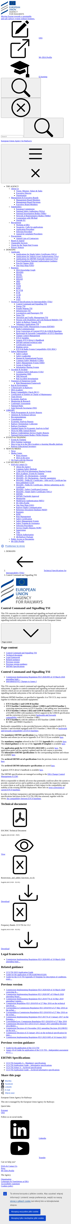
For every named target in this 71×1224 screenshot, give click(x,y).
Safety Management (19, 351)
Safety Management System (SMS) (30, 363)
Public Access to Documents (22, 539)
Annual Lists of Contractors (27, 238)
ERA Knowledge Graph (25, 270)
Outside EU (21, 220)
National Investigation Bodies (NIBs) (31, 213)
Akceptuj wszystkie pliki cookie (24, 1212)
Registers (15, 268)
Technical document (14, 655)
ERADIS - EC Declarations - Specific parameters (36, 478)
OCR (18, 297)
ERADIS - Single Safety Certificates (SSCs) (34, 492)
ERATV (19, 277)
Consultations (16, 419)
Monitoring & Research (20, 401)
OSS (3, 1113)
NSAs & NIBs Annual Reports (23, 431)
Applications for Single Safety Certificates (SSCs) (36, 254)
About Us (15, 189)
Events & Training (18, 440)
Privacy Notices (17, 247)
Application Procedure (25, 229)
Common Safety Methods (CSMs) (30, 360)
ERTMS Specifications (15, 666)
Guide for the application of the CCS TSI (22, 1048)
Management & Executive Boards (24, 198)
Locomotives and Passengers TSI (29, 313)
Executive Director (23, 193)
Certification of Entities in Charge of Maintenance (31, 394)
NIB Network (21, 376)
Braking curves (22, 347)
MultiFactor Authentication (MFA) (30, 501)
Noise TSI (20, 315)
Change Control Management (28, 336)
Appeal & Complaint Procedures (29, 234)
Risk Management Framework (28, 383)
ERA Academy (17, 390)
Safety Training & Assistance (28, 523)
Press (3, 1168)
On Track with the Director (22, 460)
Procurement (16, 236)
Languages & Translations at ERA (15, 1181)
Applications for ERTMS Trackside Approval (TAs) (37, 259)
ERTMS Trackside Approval (27, 496)
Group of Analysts (23, 365)
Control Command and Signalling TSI (31, 304)
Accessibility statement (10, 1184)
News (13, 451)
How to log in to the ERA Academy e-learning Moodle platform (37, 444)
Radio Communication (25, 329)
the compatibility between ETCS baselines (24, 798)
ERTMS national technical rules (29, 342)
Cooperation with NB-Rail (27, 218)
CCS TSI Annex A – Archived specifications (24, 1067)
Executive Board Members (27, 204)
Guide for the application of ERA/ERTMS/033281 (26, 974)
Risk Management (23, 516)
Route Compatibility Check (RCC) (25, 392)
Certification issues (24, 345)
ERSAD (19, 279)
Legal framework (13, 657)
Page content (26, 633)
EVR (18, 293)
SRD (18, 281)
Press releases (21, 455)
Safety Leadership (23, 356)
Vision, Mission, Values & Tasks (29, 191)
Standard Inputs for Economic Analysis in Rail (30, 428)
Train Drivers (16, 397)
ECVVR (19, 290)
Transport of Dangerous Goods (23, 381)
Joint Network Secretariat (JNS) (24, 408)
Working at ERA (23, 225)
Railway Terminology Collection (24, 424)
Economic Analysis (19, 399)
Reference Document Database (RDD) (31, 510)
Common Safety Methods (26, 469)
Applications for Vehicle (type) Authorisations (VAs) (37, 256)
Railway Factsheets (19, 426)
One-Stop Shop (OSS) (25, 265)
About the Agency (23, 467)
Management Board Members (28, 200)
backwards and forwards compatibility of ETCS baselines (34, 729)
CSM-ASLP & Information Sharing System (33, 471)
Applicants (15, 252)
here (61, 737)
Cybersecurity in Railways (21, 388)
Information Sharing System (27, 367)
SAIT (18, 299)
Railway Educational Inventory (23, 446)
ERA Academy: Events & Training (30, 473)
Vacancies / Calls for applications (29, 227)
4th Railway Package (24, 537)
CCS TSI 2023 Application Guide (19, 972)
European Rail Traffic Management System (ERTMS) (33, 327)
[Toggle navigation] (35, 163)
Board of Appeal (17, 241)
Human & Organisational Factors (29, 358)
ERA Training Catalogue (21, 442)
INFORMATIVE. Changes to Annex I (21, 681)
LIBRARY (10, 410)
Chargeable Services (19, 243)
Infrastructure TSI (23, 311)
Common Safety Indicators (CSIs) (30, 372)
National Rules (17, 406)
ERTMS (19, 494)
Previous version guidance (16, 664)
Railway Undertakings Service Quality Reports (30, 433)
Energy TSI (20, 306)
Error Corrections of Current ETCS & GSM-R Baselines (39, 331)
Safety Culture (22, 354)
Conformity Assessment (20, 403)
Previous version (13, 662)
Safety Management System (27, 521)
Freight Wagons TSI (24, 308)
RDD (18, 284)
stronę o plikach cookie (20, 1201)
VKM (18, 286)
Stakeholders (16, 207)
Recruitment (16, 222)
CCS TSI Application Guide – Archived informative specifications (33, 1070)
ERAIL (19, 274)
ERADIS (19, 272)
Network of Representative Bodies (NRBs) (33, 216)
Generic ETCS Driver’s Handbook (30, 340)
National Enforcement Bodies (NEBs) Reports (29, 435)
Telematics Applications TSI (27, 324)
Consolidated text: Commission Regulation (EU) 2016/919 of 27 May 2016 (36, 1021)
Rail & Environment (19, 385)
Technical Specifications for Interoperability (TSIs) (31, 302)
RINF (18, 288)
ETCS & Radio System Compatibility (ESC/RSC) (36, 349)
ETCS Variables (22, 338)
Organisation (21, 195)
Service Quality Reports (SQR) (28, 528)
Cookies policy (7, 1186)
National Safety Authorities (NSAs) (30, 211)
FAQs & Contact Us (19, 464)
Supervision (21, 530)
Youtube (23, 1158)
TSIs (18, 532)
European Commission (25, 209)
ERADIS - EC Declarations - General (31, 476)
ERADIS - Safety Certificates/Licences (32, 489)
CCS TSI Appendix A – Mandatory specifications (26, 1063)
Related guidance (13, 660)
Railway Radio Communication (29, 507)
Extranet (4, 1110)
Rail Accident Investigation (27, 379)
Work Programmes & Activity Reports (26, 412)
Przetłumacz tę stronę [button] (15, 546)
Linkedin (23, 1138)
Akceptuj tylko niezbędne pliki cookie (27, 1218)
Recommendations (18, 417)
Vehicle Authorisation (25, 535)
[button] (2, 546)
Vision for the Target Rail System (24, 245)
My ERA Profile (22, 503)
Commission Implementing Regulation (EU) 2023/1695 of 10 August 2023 (36, 1037)
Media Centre (16, 453)
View (22, 854)
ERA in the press (23, 458)
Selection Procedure (24, 232)
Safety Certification (24, 519)
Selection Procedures (24, 525)
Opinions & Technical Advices (23, 415)
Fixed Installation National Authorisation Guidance (36, 261)
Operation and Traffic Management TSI (32, 317)
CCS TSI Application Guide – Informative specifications (29, 1065)
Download (24, 901)
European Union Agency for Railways (16, 141)
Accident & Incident (19, 369)
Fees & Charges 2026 (24, 263)
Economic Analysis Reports (22, 421)
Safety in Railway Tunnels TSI (28, 322)
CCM (18, 295)
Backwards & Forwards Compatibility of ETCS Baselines (39, 333)
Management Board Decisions (28, 202)
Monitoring (20, 498)
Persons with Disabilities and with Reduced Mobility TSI (39, 320)
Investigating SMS (23, 374)
